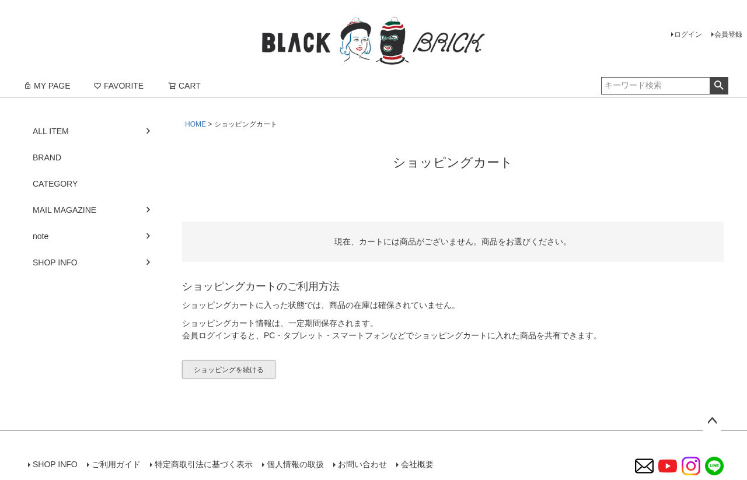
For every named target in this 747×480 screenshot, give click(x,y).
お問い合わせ (362, 464)
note (40, 236)
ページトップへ (712, 421)
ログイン (688, 34)
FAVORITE (118, 85)
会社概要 (417, 464)
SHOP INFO (55, 262)
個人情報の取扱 (295, 464)
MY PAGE (47, 85)
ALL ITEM (51, 131)
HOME (195, 124)
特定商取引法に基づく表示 (204, 464)
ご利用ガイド (116, 464)
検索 (719, 86)
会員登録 (728, 34)
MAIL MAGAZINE (64, 210)
